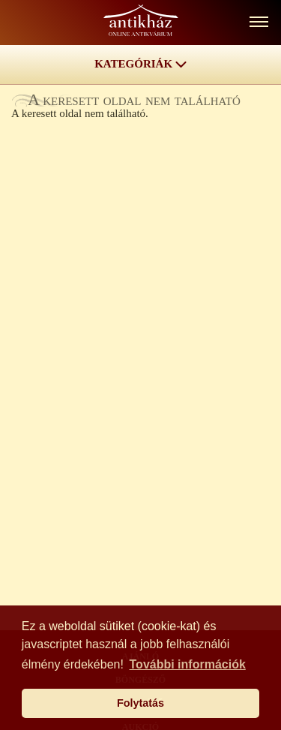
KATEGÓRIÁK (140, 64)
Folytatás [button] (140, 703)
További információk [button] (188, 664)
